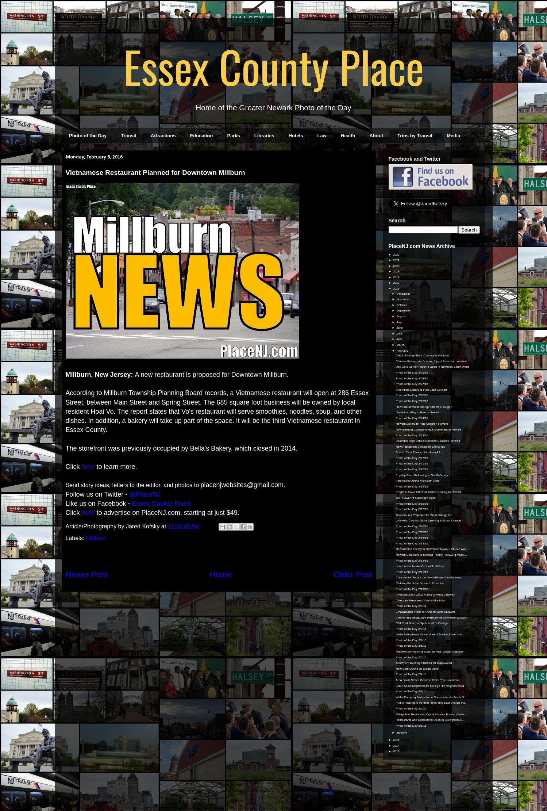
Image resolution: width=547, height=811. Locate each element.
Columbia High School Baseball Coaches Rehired (428, 441)
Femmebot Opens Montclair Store (417, 480)
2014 (396, 745)
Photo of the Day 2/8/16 (411, 629)
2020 (396, 266)
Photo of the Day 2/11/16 (412, 572)
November (403, 299)
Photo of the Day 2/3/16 (411, 691)
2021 (396, 260)
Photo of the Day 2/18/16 (412, 503)
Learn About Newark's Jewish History (420, 566)
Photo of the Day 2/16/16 (412, 526)
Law (321, 135)
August (401, 316)
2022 (396, 254)
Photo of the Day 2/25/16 (412, 401)
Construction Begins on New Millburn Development (429, 577)
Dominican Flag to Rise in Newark (418, 412)
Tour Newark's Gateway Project (416, 498)
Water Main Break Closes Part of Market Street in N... (430, 634)
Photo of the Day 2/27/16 (412, 384)
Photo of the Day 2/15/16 (412, 532)
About (376, 135)
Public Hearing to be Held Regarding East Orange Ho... (431, 702)
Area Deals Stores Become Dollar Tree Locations (427, 680)
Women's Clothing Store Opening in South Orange (428, 520)
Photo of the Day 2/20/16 (412, 469)
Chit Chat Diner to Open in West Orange (422, 623)
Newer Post (87, 574)
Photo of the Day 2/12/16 (412, 560)
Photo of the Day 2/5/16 (411, 657)
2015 (396, 740)
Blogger (330, 791)
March (400, 345)
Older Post (353, 574)
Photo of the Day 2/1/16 (411, 725)
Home (221, 574)
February (402, 350)
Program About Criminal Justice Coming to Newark (428, 492)
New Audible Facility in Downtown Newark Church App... (432, 549)
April (399, 339)
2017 (396, 282)
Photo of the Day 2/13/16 (412, 543)
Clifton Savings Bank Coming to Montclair (422, 355)
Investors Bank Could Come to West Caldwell (425, 594)
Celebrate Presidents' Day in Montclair (420, 600)
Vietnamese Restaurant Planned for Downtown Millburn (431, 617)
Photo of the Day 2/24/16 (412, 418)
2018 (396, 277)
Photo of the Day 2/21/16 (412, 463)
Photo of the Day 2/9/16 (411, 606)
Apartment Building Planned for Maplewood (424, 663)
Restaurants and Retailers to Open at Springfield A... (429, 720)
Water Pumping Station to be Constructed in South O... (431, 697)
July (399, 322)
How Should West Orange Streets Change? (424, 407)
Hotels (296, 135)
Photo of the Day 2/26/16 (412, 395)
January (402, 732)
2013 (396, 751)
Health (348, 135)
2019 (396, 271)
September (403, 310)
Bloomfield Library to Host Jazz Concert (421, 389)
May (399, 333)
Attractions (163, 135)
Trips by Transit (414, 135)
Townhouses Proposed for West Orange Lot (424, 515)
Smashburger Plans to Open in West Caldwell (425, 611)
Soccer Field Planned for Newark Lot (419, 452)
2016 (396, 288)
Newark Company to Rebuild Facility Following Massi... (431, 554)
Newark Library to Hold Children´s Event (422, 423)
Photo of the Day (88, 135)
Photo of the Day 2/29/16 (412, 372)
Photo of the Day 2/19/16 (412, 486)
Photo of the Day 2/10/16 (412, 589)
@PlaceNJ (144, 494)
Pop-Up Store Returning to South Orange (422, 475)
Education (201, 135)
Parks (233, 135)
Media (453, 135)
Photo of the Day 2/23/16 (412, 435)
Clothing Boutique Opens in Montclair (420, 583)
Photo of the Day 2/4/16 (411, 674)
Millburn (96, 538)
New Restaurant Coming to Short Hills (420, 446)
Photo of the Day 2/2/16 (411, 708)
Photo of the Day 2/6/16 (411, 645)
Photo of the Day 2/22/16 (412, 458)
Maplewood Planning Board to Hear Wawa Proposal (429, 651)
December (403, 293)
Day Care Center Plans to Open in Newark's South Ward (432, 366)
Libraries (264, 135)
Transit (128, 135)
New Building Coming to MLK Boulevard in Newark (428, 429)
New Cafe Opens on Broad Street (417, 668)
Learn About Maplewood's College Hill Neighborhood (430, 686)
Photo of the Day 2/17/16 (412, 509)
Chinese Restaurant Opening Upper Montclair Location (431, 361)
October (402, 305)
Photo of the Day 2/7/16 (411, 640)
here (88, 466)
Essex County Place (273, 66)
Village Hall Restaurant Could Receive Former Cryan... (431, 714)
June (400, 327)
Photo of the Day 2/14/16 (412, 537)
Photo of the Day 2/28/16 (412, 378)
